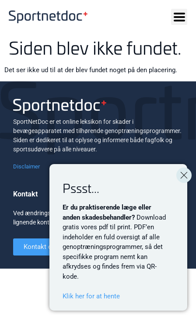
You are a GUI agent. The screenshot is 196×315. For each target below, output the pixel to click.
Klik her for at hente (91, 296)
